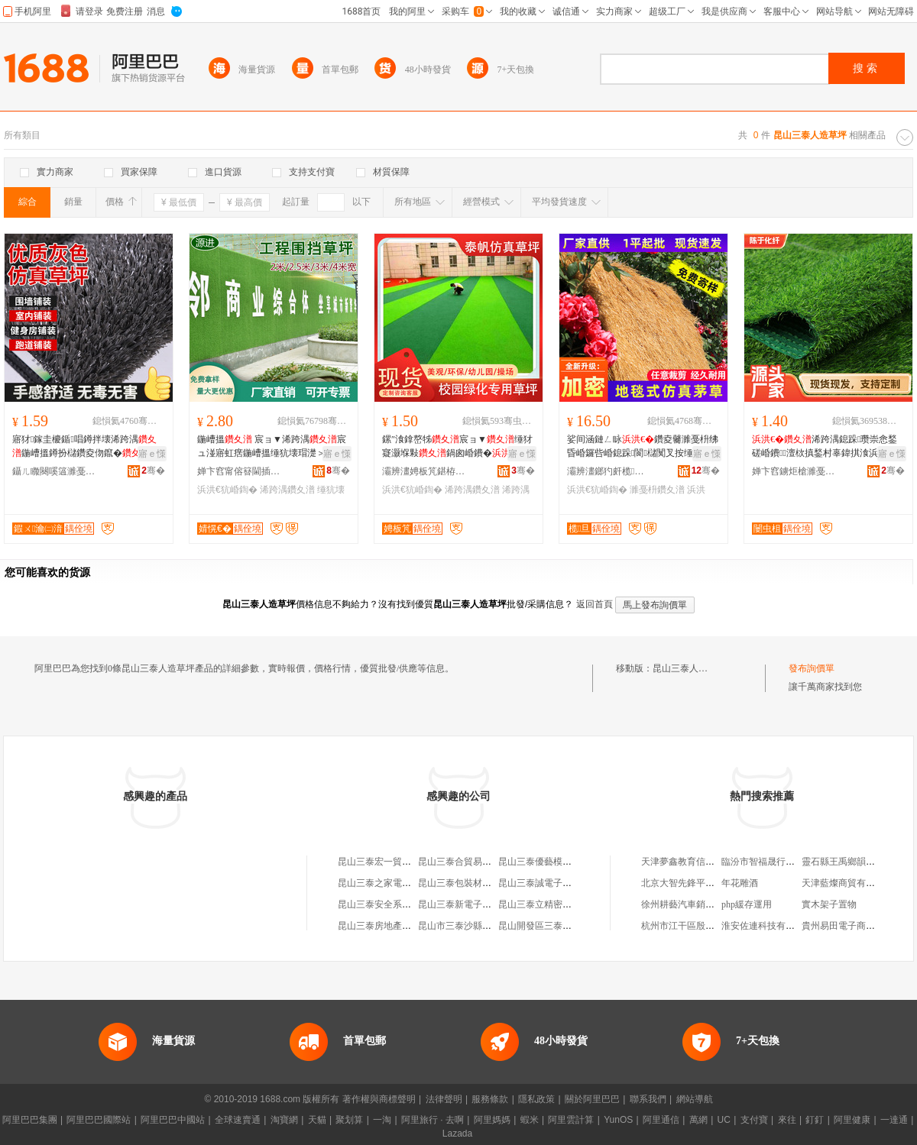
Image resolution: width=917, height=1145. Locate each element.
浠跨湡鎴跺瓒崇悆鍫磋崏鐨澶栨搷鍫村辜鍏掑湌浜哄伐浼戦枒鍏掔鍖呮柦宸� (824, 447)
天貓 (317, 1119)
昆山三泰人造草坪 (689, 668)
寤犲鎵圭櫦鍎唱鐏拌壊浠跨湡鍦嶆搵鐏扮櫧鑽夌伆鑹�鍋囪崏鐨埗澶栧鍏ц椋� (85, 447)
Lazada (457, 1133)
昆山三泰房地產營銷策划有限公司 (406, 925)
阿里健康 (852, 1119)
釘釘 (814, 1119)
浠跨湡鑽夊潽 (287, 489)
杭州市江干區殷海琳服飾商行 (700, 925)
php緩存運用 (746, 904)
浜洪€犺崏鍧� (227, 489)
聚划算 (349, 1119)
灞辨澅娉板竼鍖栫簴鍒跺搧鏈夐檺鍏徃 (424, 471)
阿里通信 (661, 1119)
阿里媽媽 (492, 1119)
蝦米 (529, 1119)
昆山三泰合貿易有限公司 (468, 861)
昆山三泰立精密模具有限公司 (557, 904)
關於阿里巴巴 (592, 1099)
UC (724, 1119)
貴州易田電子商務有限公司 (857, 925)
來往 (787, 1119)
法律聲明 (444, 1099)
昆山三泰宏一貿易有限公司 (393, 861)
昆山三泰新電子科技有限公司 (477, 904)
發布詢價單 (811, 668)
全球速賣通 (238, 1119)
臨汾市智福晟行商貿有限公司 (781, 861)
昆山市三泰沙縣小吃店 (464, 925)
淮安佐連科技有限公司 (767, 925)
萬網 (698, 1119)
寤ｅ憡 (152, 453)
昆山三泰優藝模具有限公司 (553, 861)
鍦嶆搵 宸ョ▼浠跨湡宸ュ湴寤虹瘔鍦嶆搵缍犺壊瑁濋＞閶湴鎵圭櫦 (272, 447)
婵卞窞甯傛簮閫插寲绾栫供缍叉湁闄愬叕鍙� (239, 471)
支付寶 (754, 1119)
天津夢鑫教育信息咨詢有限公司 (705, 861)
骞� (153, 470)
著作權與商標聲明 (379, 1099)
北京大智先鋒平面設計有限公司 (705, 883)
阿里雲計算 (571, 1119)
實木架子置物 (829, 904)
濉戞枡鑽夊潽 (657, 489)
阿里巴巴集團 (29, 1119)
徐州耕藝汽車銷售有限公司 (696, 904)
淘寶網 (284, 1119)
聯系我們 (648, 1099)
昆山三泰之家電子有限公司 (393, 883)
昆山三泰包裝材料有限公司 (473, 883)
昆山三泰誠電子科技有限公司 (557, 883)
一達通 (894, 1119)
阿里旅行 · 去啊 (432, 1119)
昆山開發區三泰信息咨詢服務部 (562, 925)
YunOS (618, 1119)
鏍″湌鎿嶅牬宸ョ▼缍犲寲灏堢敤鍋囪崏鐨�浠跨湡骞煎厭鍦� (457, 447)
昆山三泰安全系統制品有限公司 (402, 904)
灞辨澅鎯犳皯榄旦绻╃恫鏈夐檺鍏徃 (609, 471)
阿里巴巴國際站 (98, 1119)
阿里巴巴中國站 (173, 1119)
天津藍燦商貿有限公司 (847, 883)
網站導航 (694, 1099)
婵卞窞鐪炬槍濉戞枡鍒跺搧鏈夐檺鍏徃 (794, 471)
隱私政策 (536, 1099)
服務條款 (489, 1099)
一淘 (382, 1119)
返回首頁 (594, 604)
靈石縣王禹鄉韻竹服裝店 (852, 861)
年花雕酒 (739, 883)
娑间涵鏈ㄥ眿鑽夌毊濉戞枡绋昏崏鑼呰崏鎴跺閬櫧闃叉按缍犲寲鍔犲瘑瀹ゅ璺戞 (642, 447)
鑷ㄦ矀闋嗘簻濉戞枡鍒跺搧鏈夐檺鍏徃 (54, 471)
